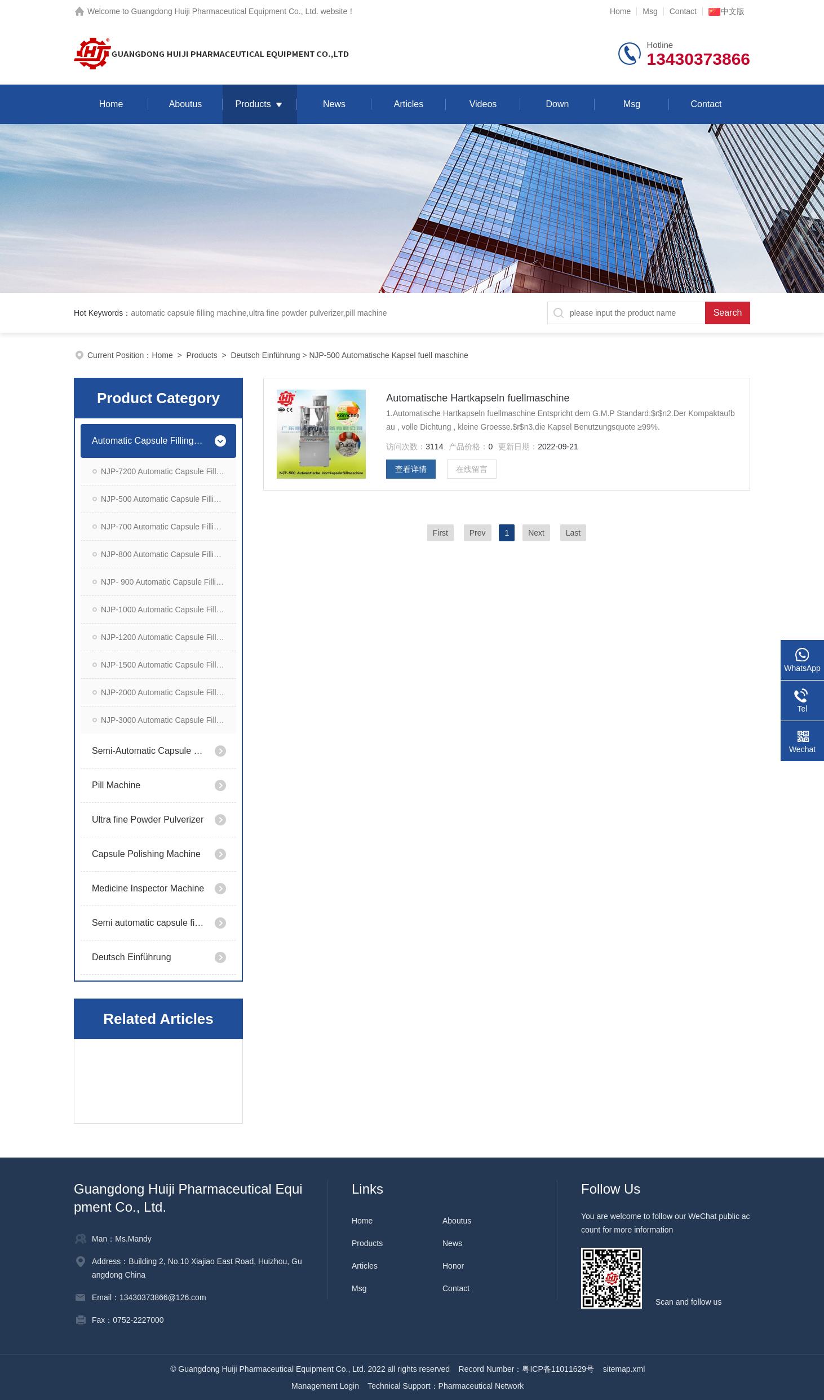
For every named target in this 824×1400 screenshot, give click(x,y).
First (440, 532)
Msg (650, 11)
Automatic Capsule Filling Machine (148, 440)
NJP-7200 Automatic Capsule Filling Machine (168, 471)
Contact (683, 11)
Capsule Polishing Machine (146, 854)
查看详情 (411, 469)
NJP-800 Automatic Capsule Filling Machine (168, 554)
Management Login (325, 1385)
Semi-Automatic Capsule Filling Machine (148, 751)
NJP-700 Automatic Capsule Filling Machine (168, 526)
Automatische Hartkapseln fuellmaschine (477, 398)
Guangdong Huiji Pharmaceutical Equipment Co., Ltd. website (239, 11)
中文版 (726, 11)
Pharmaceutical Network (481, 1385)
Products (253, 104)
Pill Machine (116, 785)
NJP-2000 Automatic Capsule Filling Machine (168, 692)
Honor (453, 1265)
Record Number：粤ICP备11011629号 (526, 1368)
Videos (483, 104)
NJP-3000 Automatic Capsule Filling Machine (168, 720)
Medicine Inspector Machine (148, 888)
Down (557, 104)
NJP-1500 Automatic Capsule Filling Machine (168, 664)
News (334, 104)
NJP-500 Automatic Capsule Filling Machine (168, 499)
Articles (408, 104)
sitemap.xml (624, 1368)
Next (536, 532)
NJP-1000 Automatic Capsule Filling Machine (168, 609)
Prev (477, 532)
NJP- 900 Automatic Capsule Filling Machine (168, 581)
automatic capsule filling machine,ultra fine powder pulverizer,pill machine (259, 312)
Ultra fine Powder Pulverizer (147, 819)
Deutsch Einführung (265, 355)
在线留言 (472, 469)
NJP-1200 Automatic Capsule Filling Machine (168, 637)
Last (573, 532)
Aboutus (185, 104)
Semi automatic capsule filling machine (148, 923)
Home (620, 11)
